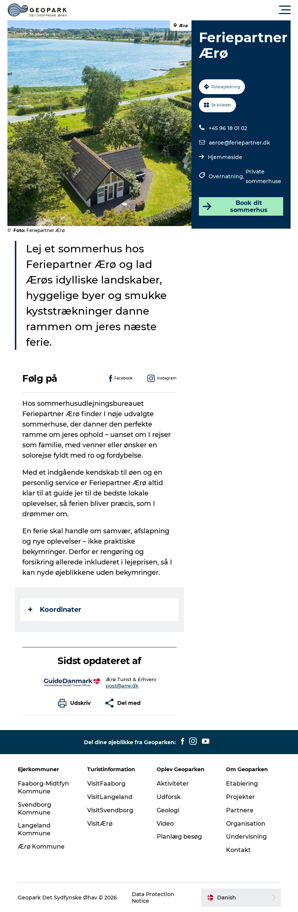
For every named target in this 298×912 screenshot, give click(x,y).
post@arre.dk (122, 686)
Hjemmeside (225, 157)
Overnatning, (227, 176)
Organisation (245, 823)
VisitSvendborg (110, 810)
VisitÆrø (99, 823)
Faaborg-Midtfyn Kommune (43, 787)
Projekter (240, 796)
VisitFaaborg (106, 783)
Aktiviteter (173, 783)
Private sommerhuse (263, 176)
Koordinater (54, 610)
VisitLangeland (109, 796)
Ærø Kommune (41, 846)
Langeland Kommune (34, 829)
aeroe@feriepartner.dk (239, 142)
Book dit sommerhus (234, 206)
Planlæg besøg (179, 836)
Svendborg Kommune (34, 808)
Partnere (239, 810)
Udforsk (169, 796)
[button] (182, 10)
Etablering (242, 783)
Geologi (168, 810)
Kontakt (238, 849)
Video (165, 823)
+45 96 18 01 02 (228, 128)
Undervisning (246, 836)
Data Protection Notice (153, 897)
